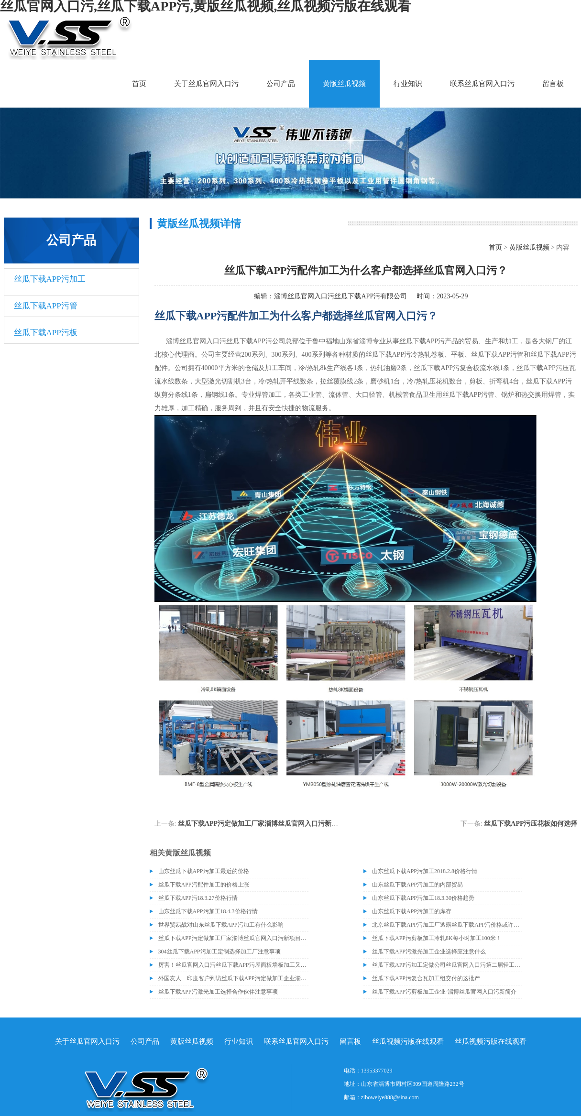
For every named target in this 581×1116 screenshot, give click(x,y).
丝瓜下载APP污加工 (50, 279)
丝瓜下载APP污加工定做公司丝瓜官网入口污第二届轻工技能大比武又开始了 (447, 965)
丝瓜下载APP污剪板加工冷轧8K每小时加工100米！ (437, 938)
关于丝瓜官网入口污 (206, 84)
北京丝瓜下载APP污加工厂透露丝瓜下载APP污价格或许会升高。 (447, 924)
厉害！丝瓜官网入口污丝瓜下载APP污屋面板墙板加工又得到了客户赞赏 (233, 965)
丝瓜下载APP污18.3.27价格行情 (198, 898)
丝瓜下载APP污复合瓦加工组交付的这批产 (426, 978)
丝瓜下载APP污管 (45, 305)
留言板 (553, 84)
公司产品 (280, 84)
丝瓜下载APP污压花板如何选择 (530, 823)
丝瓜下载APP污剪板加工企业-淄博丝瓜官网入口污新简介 (444, 991)
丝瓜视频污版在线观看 (408, 1041)
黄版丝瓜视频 (344, 84)
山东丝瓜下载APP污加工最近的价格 (203, 871)
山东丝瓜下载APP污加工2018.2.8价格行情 (424, 871)
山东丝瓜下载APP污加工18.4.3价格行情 (208, 911)
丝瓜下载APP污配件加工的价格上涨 (203, 884)
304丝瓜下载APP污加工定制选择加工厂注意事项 (219, 951)
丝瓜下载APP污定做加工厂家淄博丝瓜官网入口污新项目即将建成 (275, 823)
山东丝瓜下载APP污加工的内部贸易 (417, 884)
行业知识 (408, 84)
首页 (139, 84)
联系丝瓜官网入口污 (482, 84)
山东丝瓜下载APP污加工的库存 (411, 911)
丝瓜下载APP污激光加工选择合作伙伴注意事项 (218, 991)
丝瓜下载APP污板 (45, 332)
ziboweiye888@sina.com (390, 1097)
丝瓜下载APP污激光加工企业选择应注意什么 (429, 951)
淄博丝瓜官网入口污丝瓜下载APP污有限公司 (340, 296)
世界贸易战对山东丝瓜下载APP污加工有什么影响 (221, 924)
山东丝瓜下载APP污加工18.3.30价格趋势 (423, 898)
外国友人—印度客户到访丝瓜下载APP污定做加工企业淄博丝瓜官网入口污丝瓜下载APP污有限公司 (233, 978)
